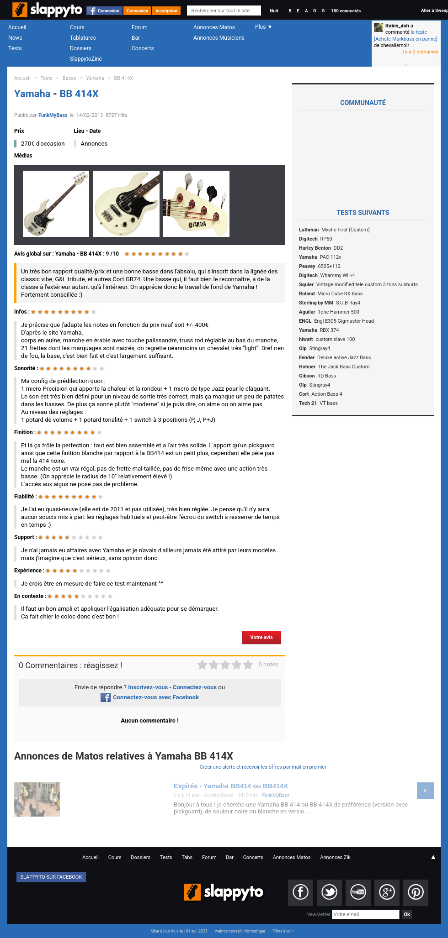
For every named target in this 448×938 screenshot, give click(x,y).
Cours (77, 27)
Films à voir (282, 931)
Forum (140, 27)
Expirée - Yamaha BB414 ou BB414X (231, 786)
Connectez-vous (195, 687)
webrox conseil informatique (240, 931)
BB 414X (123, 78)
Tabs (186, 857)
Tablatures (83, 38)
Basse (69, 78)
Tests (14, 48)
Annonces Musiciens (219, 38)
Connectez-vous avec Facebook (150, 697)
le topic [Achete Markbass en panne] (405, 35)
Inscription (166, 10)
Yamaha (95, 78)
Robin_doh (397, 26)
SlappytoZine (86, 59)
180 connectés (346, 10)
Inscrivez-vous (148, 687)
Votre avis (262, 637)
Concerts (143, 48)
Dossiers (80, 48)
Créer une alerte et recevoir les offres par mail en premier (263, 767)
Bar (136, 38)
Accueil (17, 27)
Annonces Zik (335, 857)
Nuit (274, 10)
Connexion (108, 10)
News (15, 38)
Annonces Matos (214, 27)
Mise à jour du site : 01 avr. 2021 (178, 931)
